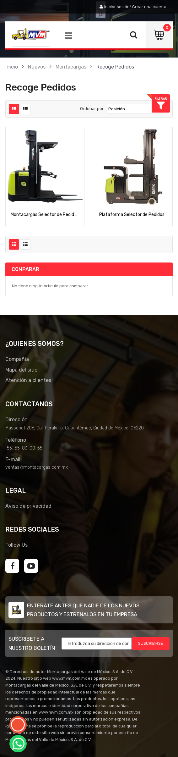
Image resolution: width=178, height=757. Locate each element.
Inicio (11, 67)
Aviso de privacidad (28, 506)
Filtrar (169, 98)
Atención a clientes (28, 380)
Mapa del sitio (21, 370)
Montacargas (71, 67)
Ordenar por (92, 108)
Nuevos (37, 67)
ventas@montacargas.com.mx (36, 467)
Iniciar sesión (117, 6)
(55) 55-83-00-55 (23, 448)
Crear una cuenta (149, 6)
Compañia (17, 359)
